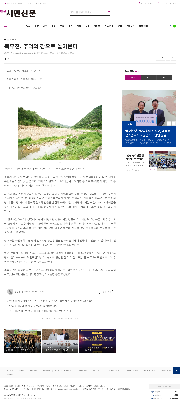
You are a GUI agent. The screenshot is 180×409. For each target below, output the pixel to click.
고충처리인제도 (131, 370)
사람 (88, 26)
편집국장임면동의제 (63, 370)
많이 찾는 (132, 71)
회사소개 (10, 370)
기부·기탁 (108, 26)
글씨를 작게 (158, 58)
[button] (174, 123)
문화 (70, 26)
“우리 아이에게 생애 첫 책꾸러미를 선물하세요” (33, 306)
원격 (174, 3)
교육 (62, 26)
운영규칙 (33, 370)
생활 (120, 26)
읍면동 (97, 26)
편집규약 (46, 370)
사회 (45, 26)
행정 (37, 26)
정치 (28, 26)
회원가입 (151, 3)
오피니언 (130, 26)
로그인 (143, 3)
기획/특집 (143, 26)
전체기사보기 (166, 3)
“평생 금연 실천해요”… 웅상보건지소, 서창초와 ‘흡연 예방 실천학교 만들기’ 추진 (51, 301)
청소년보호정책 (149, 370)
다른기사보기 (106, 292)
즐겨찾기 (10, 3)
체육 (79, 26)
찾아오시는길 (166, 370)
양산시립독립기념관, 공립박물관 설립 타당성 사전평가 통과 (40, 310)
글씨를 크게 (162, 58)
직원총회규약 (82, 370)
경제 (54, 26)
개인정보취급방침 (113, 370)
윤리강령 (96, 370)
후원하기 (10, 374)
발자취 (21, 370)
